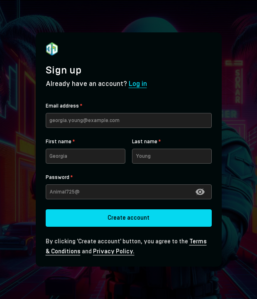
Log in (138, 84)
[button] (200, 192)
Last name (146, 141)
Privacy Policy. (114, 252)
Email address (64, 105)
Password (59, 177)
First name (60, 141)
